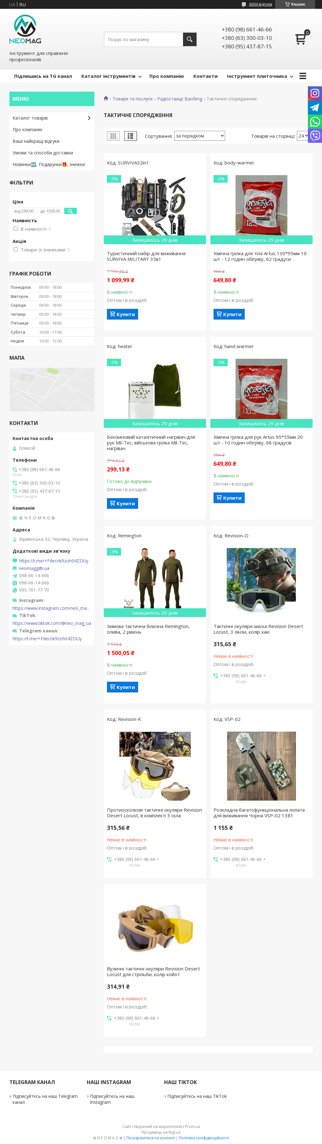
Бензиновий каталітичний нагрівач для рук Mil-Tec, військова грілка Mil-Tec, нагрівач (151, 442)
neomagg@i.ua (34, 568)
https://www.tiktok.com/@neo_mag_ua (52, 623)
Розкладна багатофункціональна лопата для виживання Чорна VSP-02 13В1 (259, 812)
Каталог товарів (30, 118)
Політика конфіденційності (204, 1138)
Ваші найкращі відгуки (36, 141)
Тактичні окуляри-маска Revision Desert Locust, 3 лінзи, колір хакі (258, 629)
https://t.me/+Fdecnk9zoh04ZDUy (53, 561)
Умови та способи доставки (43, 153)
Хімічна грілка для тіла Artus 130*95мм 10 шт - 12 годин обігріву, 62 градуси (260, 256)
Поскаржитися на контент (150, 1138)
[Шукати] (190, 39)
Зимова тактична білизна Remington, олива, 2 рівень (148, 629)
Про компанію (166, 76)
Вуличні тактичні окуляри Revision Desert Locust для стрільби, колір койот (153, 971)
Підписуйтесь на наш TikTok (197, 1096)
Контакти (205, 76)
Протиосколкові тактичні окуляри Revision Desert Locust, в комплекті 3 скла (154, 812)
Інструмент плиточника (257, 76)
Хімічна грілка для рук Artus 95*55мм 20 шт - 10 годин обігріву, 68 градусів (258, 439)
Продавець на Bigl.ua (161, 1132)
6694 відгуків (260, 4)
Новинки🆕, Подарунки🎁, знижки (49, 164)
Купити (126, 314)
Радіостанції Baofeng (179, 99)
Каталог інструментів (108, 76)
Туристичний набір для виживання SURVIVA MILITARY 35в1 (146, 256)
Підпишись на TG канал (43, 76)
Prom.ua (192, 1126)
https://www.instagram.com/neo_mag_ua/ (52, 608)
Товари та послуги (133, 99)
